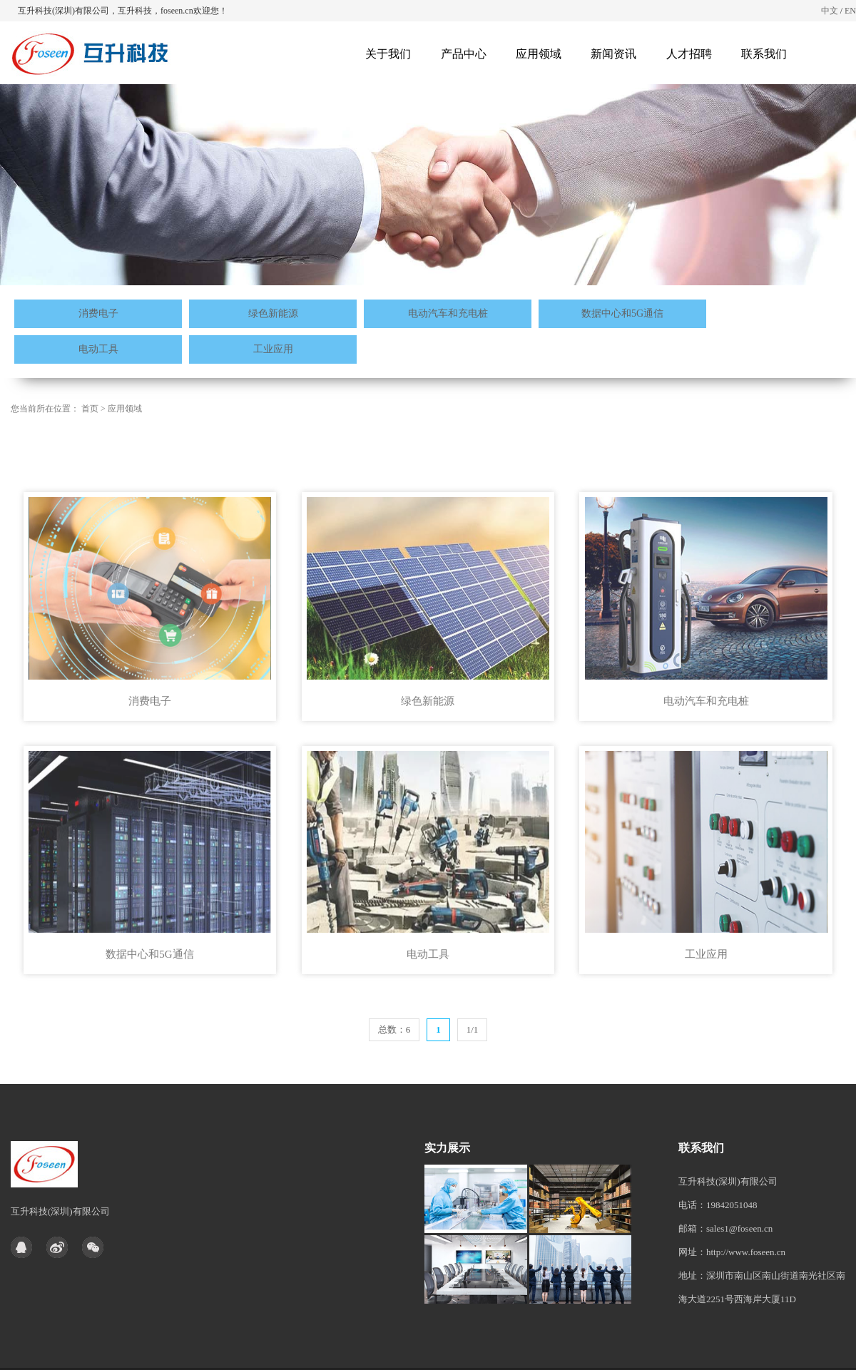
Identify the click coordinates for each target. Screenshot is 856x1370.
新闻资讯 (613, 54)
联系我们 (764, 54)
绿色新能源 (273, 313)
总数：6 (394, 1029)
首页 (89, 409)
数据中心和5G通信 (622, 313)
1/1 (473, 1029)
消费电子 (98, 313)
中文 (829, 11)
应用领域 (538, 54)
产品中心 (463, 54)
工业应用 (273, 349)
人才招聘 (689, 54)
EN (850, 11)
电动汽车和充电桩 (448, 313)
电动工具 (98, 349)
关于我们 (388, 54)
